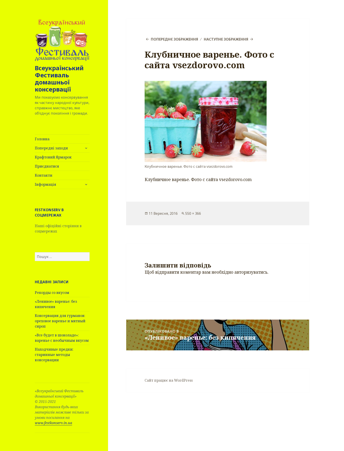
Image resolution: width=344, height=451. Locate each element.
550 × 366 (193, 213)
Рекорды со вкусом (52, 292)
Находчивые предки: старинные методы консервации (54, 354)
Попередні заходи (51, 148)
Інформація (45, 184)
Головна (42, 139)
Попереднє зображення (174, 39)
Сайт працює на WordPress (169, 380)
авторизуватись (250, 272)
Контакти (43, 175)
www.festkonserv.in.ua (53, 422)
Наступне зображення (226, 39)
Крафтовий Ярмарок (53, 157)
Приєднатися (47, 166)
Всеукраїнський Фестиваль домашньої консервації (59, 78)
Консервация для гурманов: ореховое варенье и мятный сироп (60, 321)
